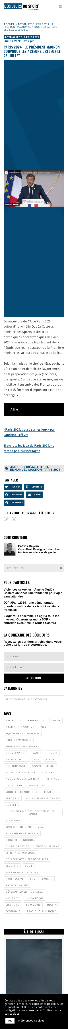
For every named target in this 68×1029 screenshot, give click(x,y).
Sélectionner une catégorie (28, 699)
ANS (43, 727)
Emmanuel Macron (26, 469)
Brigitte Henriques (20, 840)
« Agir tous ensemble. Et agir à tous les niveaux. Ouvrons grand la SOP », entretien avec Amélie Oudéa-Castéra (31, 619)
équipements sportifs (23, 733)
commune (33, 904)
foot (28, 865)
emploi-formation (31, 785)
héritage (52, 778)
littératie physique (21, 852)
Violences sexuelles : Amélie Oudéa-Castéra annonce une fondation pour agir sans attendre (33, 593)
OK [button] (10, 1020)
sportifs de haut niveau (25, 827)
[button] (13, 487)
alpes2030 (13, 820)
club (47, 792)
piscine (47, 772)
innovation (34, 898)
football (13, 798)
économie (13, 911)
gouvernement (43, 765)
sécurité (12, 865)
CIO (8, 785)
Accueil (9, 24)
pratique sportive (20, 727)
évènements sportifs (22, 872)
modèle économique (21, 792)
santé (37, 753)
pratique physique (41, 911)
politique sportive (20, 772)
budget (11, 804)
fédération (36, 720)
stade (50, 759)
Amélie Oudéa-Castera (29, 467)
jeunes (53, 753)
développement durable (24, 891)
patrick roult (17, 759)
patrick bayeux (17, 885)
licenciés (12, 904)
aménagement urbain (22, 833)
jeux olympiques (19, 740)
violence (12, 898)
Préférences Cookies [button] (31, 1020)
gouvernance (16, 753)
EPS (36, 759)
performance (16, 765)
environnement (47, 846)
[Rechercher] (61, 568)
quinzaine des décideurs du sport (33, 812)
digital (52, 904)
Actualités (25, 24)
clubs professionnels (43, 798)
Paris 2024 (31, 37)
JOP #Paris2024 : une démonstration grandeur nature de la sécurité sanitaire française (31, 606)
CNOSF (56, 720)
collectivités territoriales (27, 859)
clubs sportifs (17, 846)
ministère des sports (22, 746)
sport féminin (41, 878)
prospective (15, 878)
